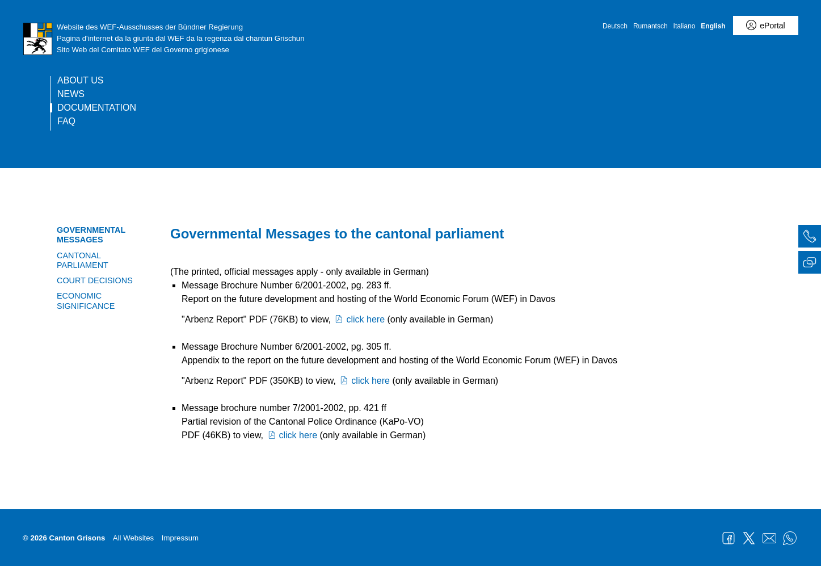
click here (359, 319)
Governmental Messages (91, 234)
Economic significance (86, 300)
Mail (769, 538)
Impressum (180, 538)
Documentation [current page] (96, 107)
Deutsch (615, 26)
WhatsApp (789, 538)
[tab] (809, 238)
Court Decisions (95, 280)
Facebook (728, 538)
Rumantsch (650, 26)
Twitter (748, 538)
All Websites (133, 538)
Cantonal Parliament (82, 260)
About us (80, 80)
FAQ (66, 121)
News (71, 94)
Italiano (684, 26)
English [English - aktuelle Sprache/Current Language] (713, 26)
